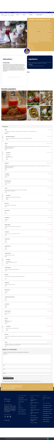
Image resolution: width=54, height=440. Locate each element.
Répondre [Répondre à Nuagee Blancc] (6, 249)
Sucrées (24, 15)
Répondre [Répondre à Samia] (6, 149)
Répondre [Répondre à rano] (6, 192)
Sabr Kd (6, 274)
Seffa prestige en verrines (46, 101)
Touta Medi (6, 217)
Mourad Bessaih (7, 181)
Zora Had (7, 259)
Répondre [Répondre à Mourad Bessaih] (6, 184)
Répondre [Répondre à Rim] (6, 133)
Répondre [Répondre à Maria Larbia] (6, 213)
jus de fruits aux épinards (46, 116)
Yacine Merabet (7, 267)
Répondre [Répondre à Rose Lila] (6, 206)
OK (47, 438)
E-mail (4, 369)
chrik (49, 32)
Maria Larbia (7, 210)
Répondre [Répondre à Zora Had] (7, 263)
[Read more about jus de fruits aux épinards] (46, 113)
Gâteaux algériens (39, 15)
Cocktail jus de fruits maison (7, 117)
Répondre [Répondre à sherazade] (7, 159)
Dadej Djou (6, 282)
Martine (6, 334)
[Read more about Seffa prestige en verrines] (46, 98)
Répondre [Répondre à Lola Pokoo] (6, 307)
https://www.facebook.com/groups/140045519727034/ (12, 233)
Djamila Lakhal (7, 224)
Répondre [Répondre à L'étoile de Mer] (6, 256)
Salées (18, 15)
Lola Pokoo (6, 304)
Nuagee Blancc (7, 246)
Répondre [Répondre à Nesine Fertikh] (6, 314)
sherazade (7, 152)
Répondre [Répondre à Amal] (6, 346)
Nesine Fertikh (7, 311)
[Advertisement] (27, 6)
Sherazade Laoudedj (7, 15)
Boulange (31, 15)
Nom (3, 365)
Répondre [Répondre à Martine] (6, 338)
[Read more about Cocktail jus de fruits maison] (14, 106)
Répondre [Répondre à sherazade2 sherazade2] (7, 139)
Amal (5, 342)
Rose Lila (6, 203)
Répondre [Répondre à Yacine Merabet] (6, 270)
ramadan (38, 31)
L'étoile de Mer (7, 253)
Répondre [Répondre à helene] (6, 323)
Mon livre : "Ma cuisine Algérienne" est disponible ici (23, 12)
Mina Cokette (7, 289)
